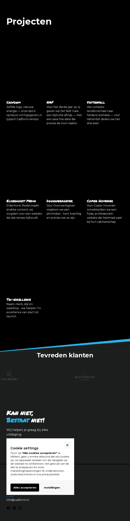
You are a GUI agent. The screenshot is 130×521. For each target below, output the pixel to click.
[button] (67, 445)
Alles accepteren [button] (24, 487)
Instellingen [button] (52, 487)
